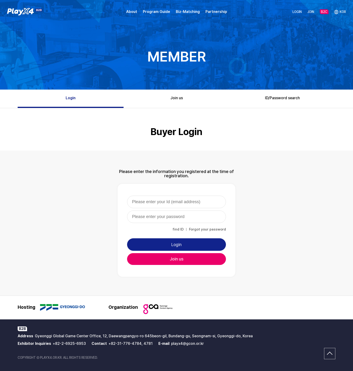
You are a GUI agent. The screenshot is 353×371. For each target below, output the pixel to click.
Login (71, 98)
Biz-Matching (188, 11)
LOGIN (297, 11)
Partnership (216, 11)
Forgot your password (207, 229)
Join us (176, 98)
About (131, 11)
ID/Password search (282, 98)
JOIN (310, 11)
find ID (178, 229)
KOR (340, 12)
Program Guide (156, 11)
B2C (324, 12)
